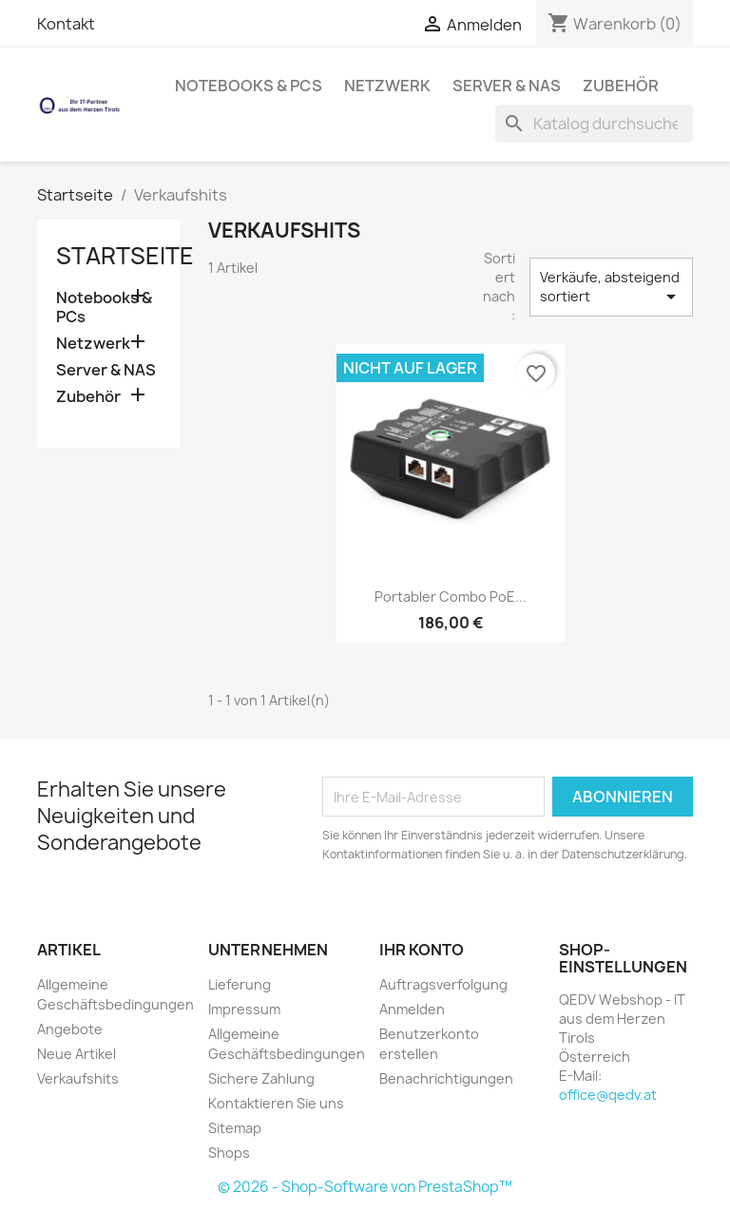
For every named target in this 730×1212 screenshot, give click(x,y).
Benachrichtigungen (446, 1078)
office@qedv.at (608, 1095)
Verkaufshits (78, 1078)
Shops (229, 1153)
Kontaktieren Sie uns (276, 1103)
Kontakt (66, 23)
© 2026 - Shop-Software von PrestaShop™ (365, 1187)
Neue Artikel (76, 1054)
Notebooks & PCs (248, 85)
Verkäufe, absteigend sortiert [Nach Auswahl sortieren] (611, 288)
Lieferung (239, 984)
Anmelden (412, 1009)
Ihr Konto (421, 949)
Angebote (70, 1029)
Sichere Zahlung (261, 1078)
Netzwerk (387, 85)
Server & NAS (506, 85)
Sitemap (234, 1128)
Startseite (125, 256)
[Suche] (594, 124)
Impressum (244, 1009)
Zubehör (621, 85)
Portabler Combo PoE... (451, 596)
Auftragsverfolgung (443, 984)
